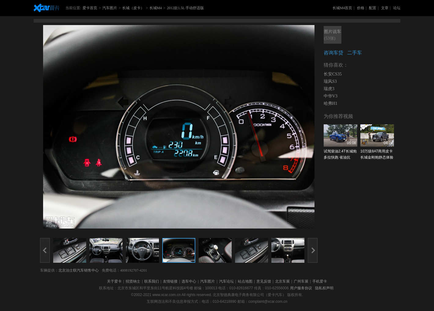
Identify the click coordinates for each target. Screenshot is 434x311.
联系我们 (151, 281)
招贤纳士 (133, 281)
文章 (384, 8)
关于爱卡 (114, 281)
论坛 (396, 8)
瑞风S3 (330, 81)
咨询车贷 (333, 52)
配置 (372, 8)
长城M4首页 (342, 8)
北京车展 (282, 281)
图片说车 (332, 35)
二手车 (354, 52)
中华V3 (330, 96)
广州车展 (301, 281)
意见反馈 (263, 281)
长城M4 (155, 8)
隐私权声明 (324, 288)
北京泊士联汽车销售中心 (78, 270)
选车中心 (189, 281)
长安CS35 (333, 74)
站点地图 (245, 281)
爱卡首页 (90, 8)
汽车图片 (109, 8)
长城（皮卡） (133, 8)
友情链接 (170, 281)
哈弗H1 (330, 103)
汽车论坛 (226, 281)
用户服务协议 (301, 288)
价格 (360, 8)
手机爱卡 (319, 281)
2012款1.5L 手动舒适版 (185, 8)
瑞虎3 (329, 88)
